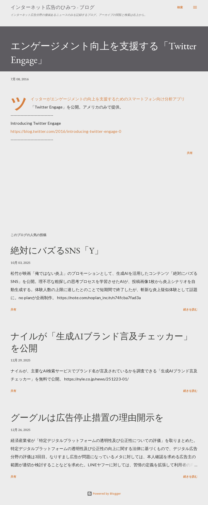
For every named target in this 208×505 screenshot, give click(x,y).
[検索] (180, 7)
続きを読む (190, 309)
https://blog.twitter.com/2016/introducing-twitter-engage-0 (66, 131)
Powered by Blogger (104, 493)
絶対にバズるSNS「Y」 (57, 250)
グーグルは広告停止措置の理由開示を (87, 417)
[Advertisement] (104, 198)
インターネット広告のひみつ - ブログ (53, 7)
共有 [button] (190, 153)
